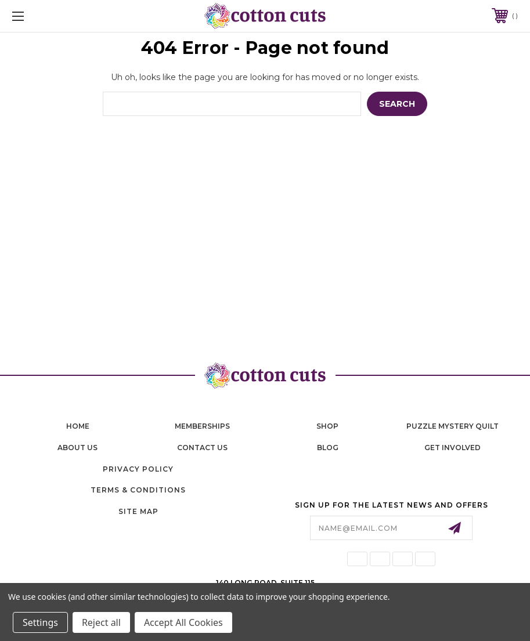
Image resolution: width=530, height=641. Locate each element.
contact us (202, 447)
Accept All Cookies (183, 622)
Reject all (101, 622)
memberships (202, 426)
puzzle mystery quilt (452, 426)
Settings (40, 622)
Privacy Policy (138, 469)
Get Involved (452, 447)
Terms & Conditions (138, 490)
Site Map (138, 511)
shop (327, 426)
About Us (77, 447)
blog (327, 447)
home (77, 426)
